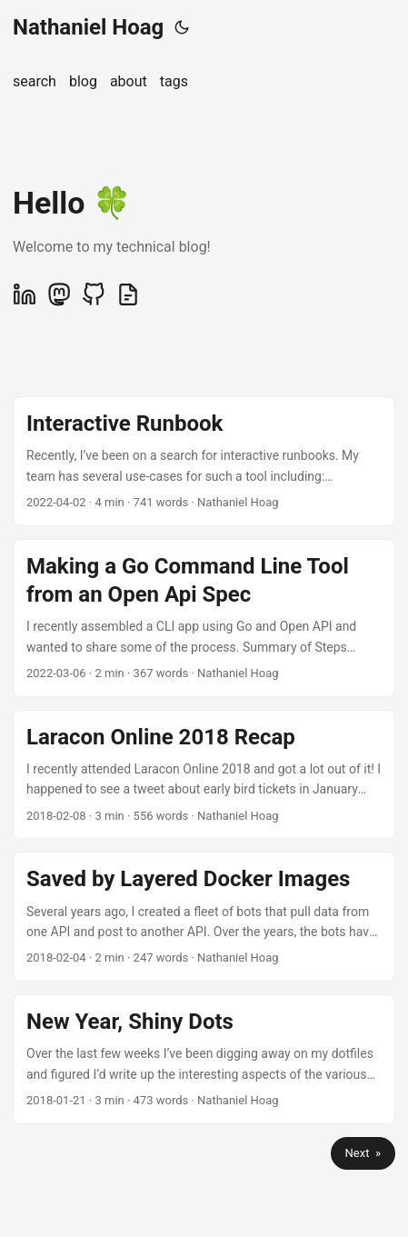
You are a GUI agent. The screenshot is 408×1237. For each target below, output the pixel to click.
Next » (363, 1153)
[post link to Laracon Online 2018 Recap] (204, 775)
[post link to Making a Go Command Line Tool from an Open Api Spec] (204, 618)
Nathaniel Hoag (88, 27)
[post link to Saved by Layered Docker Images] (204, 917)
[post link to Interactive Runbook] (204, 461)
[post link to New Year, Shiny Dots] (204, 1059)
